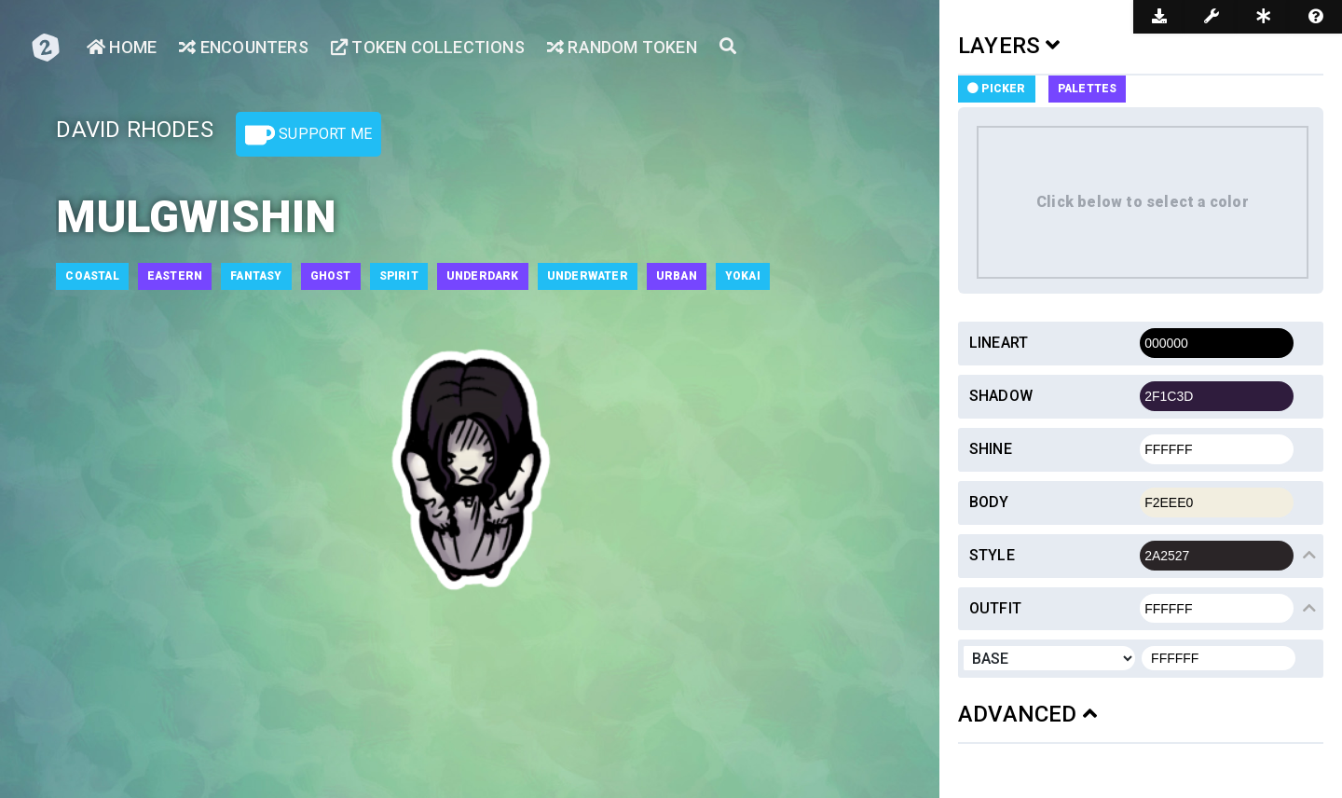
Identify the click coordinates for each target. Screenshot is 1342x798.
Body (989, 502)
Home (122, 47)
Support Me (308, 135)
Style (992, 555)
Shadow (1001, 396)
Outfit (995, 608)
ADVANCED (1027, 714)
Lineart (998, 342)
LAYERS (1009, 46)
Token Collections (428, 47)
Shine (990, 449)
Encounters (243, 47)
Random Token (622, 47)
